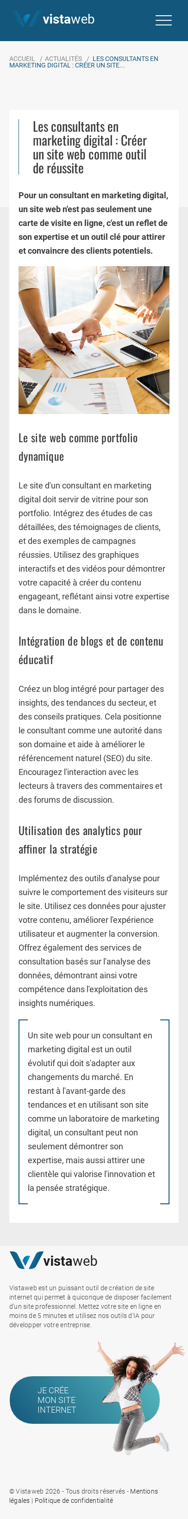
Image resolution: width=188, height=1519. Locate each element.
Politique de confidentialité (74, 1500)
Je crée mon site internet (57, 1400)
